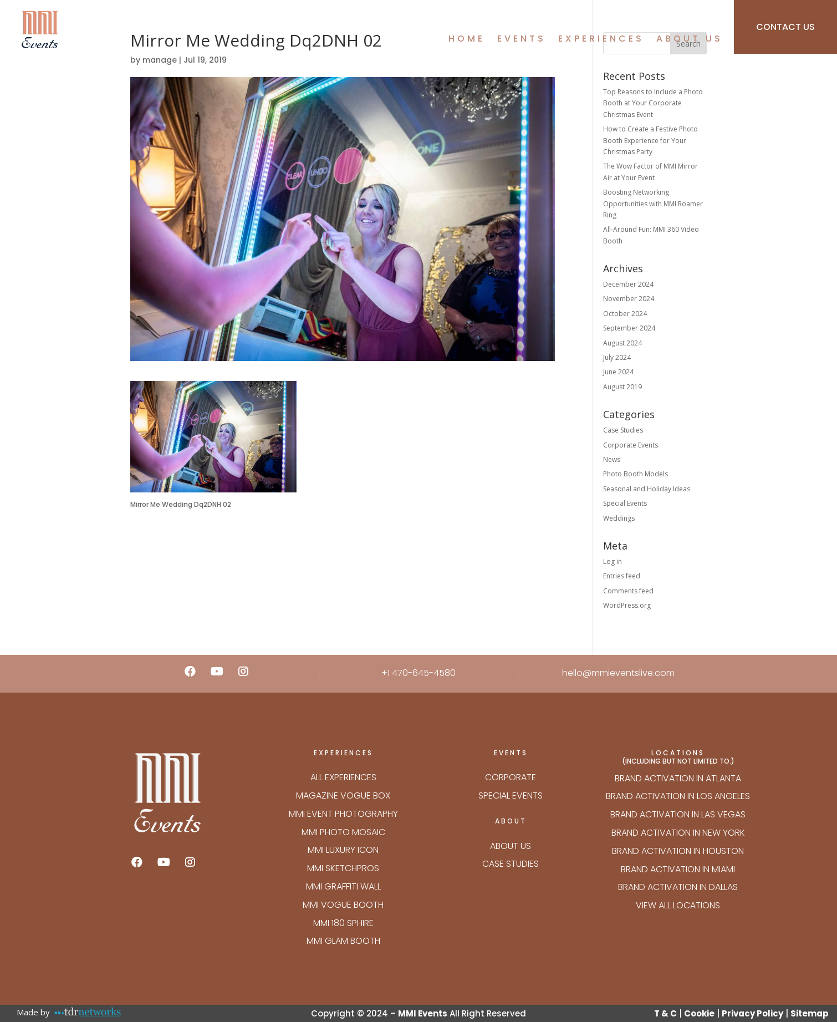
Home (466, 40)
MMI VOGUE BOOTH (343, 904)
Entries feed (621, 576)
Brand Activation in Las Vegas (678, 814)
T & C (665, 1013)
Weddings (619, 518)
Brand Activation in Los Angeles (678, 796)
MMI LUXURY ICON (343, 849)
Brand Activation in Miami (678, 869)
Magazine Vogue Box (343, 795)
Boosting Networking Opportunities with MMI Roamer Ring (653, 203)
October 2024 (625, 313)
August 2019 (622, 386)
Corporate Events (630, 445)
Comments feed (628, 591)
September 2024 (629, 328)
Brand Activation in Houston (678, 851)
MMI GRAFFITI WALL (343, 886)
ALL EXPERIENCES (343, 777)
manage (159, 59)
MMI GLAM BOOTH (343, 940)
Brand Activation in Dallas (678, 887)
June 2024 (618, 372)
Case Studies (623, 430)
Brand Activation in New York (678, 832)
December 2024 (628, 284)
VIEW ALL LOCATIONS (678, 905)
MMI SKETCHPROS (343, 868)
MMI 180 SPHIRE (343, 923)
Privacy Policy (752, 1013)
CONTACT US (785, 27)
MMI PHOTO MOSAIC (343, 832)
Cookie (699, 1013)
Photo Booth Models (635, 474)
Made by (33, 1012)
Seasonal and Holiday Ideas (646, 489)
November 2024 (628, 298)
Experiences (601, 40)
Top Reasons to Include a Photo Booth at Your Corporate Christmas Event (653, 103)
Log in (612, 561)
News (611, 459)
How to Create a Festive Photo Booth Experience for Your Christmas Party (650, 140)
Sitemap (809, 1013)
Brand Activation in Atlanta (678, 778)
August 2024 (622, 343)
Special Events (625, 503)
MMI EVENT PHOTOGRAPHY (343, 813)
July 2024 (617, 357)
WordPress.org (627, 605)
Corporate (510, 777)
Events (521, 40)
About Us (689, 40)
